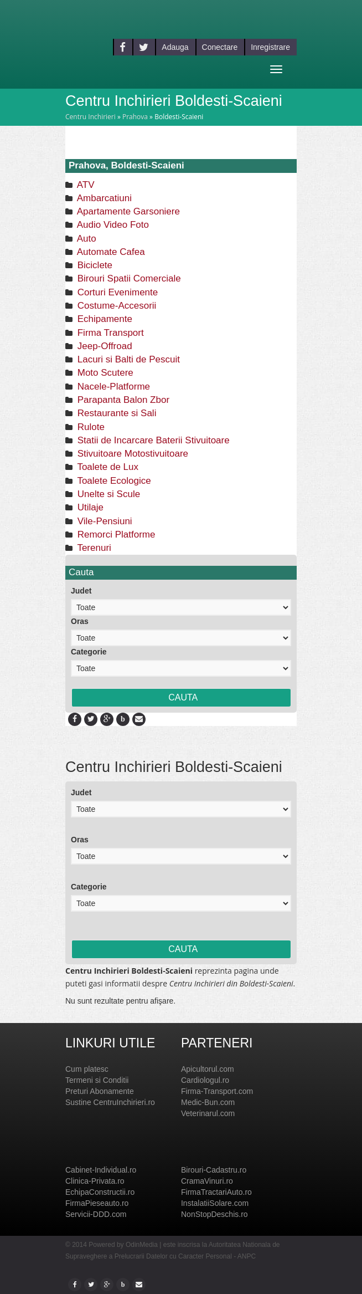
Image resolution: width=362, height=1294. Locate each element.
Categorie (89, 651)
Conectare (220, 47)
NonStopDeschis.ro (214, 1214)
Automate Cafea (110, 252)
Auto (85, 238)
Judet (81, 590)
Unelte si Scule (107, 494)
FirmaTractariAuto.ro (216, 1192)
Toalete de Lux (106, 467)
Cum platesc (86, 1069)
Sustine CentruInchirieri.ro (110, 1102)
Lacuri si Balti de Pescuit (127, 359)
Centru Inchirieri (90, 116)
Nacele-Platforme (112, 386)
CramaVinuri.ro (207, 1181)
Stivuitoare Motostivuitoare (131, 453)
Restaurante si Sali (115, 413)
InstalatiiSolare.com (215, 1203)
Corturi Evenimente (116, 292)
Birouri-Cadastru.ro (213, 1169)
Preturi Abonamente (99, 1091)
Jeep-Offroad (103, 346)
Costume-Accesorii (115, 305)
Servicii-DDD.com (95, 1214)
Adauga (175, 47)
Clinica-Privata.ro (95, 1181)
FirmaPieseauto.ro (96, 1203)
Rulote (90, 427)
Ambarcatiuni (103, 198)
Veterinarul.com (208, 1113)
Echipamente (103, 319)
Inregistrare (270, 47)
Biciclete (93, 265)
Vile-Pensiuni (103, 521)
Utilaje (89, 507)
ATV (85, 185)
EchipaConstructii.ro (100, 1192)
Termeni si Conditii (96, 1080)
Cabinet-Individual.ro (100, 1169)
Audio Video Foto (112, 224)
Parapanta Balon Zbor (122, 400)
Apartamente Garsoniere (127, 211)
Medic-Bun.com (208, 1102)
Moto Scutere (104, 372)
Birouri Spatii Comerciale (128, 278)
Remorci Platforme (115, 534)
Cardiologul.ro (205, 1080)
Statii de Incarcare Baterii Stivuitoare (152, 440)
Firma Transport (109, 333)
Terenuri (93, 548)
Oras (80, 621)
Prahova (135, 116)
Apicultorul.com (207, 1069)
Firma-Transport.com (217, 1091)
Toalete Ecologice (113, 480)
